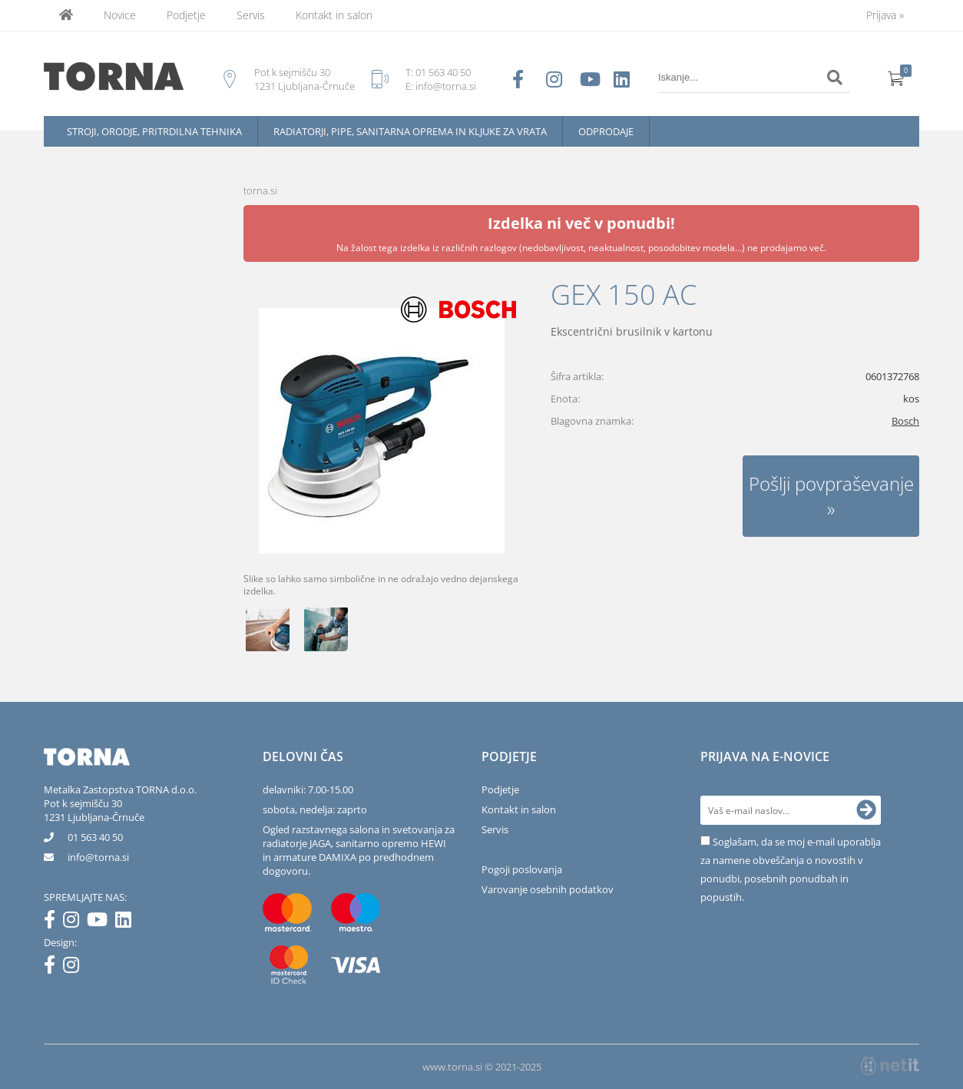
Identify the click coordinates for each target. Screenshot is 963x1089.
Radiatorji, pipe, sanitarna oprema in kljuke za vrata (410, 131)
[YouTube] (101, 922)
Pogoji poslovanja (522, 869)
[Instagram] (75, 922)
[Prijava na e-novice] (866, 810)
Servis (251, 15)
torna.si (260, 190)
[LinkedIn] (127, 922)
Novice (120, 15)
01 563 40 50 (443, 72)
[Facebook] (53, 922)
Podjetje (186, 15)
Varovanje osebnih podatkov (548, 889)
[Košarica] (896, 77)
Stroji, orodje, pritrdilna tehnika (154, 131)
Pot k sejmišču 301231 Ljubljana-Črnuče (94, 810)
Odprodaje (606, 131)
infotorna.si (98, 857)
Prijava (885, 15)
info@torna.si (445, 86)
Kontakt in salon (334, 15)
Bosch (905, 421)
